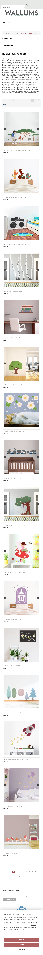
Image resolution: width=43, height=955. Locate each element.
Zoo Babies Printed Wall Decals (13, 478)
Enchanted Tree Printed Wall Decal (14, 525)
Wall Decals (14, 33)
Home (6, 33)
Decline (21, 944)
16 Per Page (8, 105)
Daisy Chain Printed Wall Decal (13, 666)
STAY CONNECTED (11, 891)
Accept (21, 940)
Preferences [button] (19, 930)
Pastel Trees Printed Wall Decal (13, 713)
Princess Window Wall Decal (12, 619)
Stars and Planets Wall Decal (12, 806)
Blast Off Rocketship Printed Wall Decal (15, 760)
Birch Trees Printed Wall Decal (13, 291)
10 (36, 872)
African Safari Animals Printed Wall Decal (16, 150)
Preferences (21, 949)
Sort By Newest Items (11, 101)
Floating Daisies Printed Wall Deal (14, 432)
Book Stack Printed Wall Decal (12, 338)
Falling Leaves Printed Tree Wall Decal (15, 385)
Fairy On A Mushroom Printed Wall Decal (16, 572)
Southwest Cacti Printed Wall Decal (14, 197)
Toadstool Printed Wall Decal (12, 853)
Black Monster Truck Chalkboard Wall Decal (17, 244)
